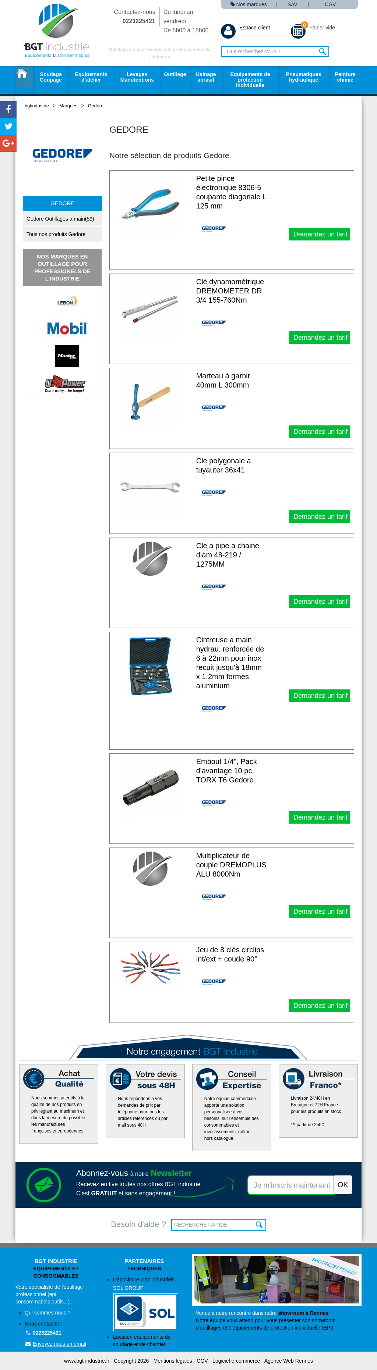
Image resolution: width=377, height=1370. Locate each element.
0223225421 (43, 1333)
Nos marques (248, 4)
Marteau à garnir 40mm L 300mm (223, 380)
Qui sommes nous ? (48, 1313)
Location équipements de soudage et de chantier (141, 1340)
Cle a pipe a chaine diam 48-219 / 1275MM (227, 555)
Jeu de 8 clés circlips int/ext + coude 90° (230, 954)
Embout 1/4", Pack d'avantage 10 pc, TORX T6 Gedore (226, 770)
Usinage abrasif (206, 77)
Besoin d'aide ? (138, 1224)
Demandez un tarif (320, 234)
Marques (68, 105)
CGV (330, 4)
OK (259, 1225)
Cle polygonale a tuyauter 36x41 (223, 465)
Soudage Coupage (51, 77)
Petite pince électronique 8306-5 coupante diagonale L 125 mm (231, 192)
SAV (292, 4)
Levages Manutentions (137, 77)
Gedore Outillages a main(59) (60, 219)
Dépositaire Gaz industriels (149, 1304)
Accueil (24, 77)
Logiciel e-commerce (236, 1361)
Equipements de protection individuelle (250, 79)
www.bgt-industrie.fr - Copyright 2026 (106, 1361)
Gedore (95, 105)
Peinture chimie (345, 77)
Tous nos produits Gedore (56, 234)
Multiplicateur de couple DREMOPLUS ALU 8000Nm (231, 865)
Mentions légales (173, 1361)
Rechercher (322, 51)
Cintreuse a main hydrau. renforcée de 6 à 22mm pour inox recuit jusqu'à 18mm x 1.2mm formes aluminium (230, 663)
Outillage (175, 74)
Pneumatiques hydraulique (303, 77)
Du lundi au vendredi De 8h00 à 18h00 (186, 21)
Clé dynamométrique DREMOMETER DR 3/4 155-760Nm (230, 291)
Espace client (245, 27)
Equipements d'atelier (91, 77)
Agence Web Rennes (288, 1361)
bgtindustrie (37, 105)
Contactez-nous (134, 16)
